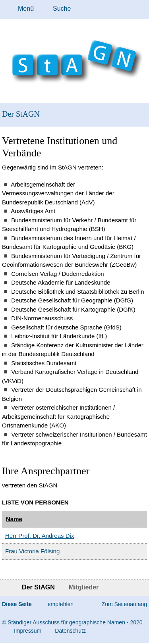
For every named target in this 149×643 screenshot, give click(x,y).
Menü (26, 8)
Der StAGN (21, 114)
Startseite (7, 588)
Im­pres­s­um (27, 631)
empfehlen (61, 604)
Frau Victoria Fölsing (32, 551)
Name (14, 519)
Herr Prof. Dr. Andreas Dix (39, 535)
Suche (62, 8)
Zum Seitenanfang (124, 604)
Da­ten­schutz (70, 631)
